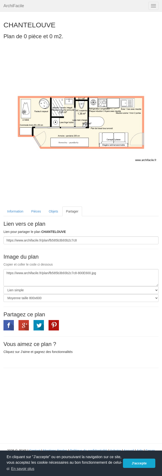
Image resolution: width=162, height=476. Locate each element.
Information (15, 211)
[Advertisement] (42, 405)
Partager (72, 211)
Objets (53, 211)
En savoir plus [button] (22, 469)
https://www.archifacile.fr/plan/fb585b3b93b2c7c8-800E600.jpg (81, 277)
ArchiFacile (13, 5)
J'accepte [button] (139, 463)
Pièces (36, 211)
